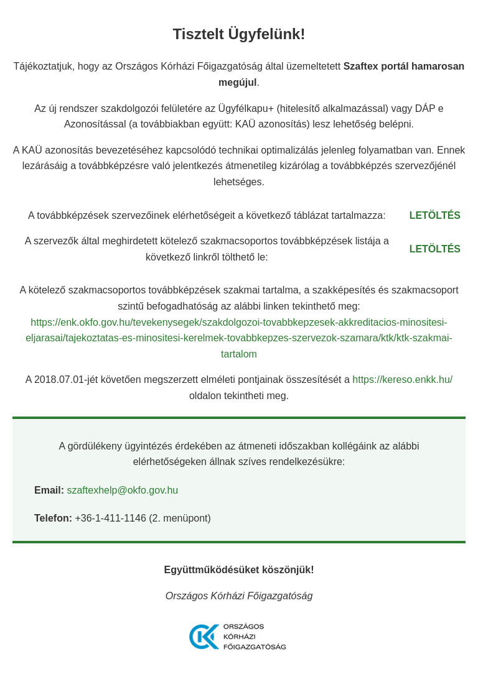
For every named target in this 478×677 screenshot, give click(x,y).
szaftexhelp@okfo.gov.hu (122, 490)
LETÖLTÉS (435, 215)
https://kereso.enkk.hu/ (402, 379)
